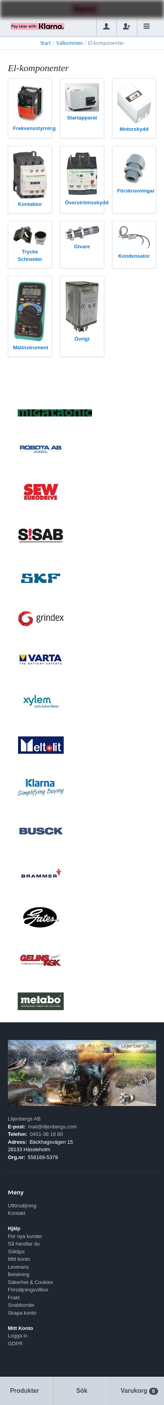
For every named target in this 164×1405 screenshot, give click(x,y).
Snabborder (21, 1305)
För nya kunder (25, 1236)
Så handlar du (24, 1244)
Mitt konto (19, 1259)
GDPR (15, 1343)
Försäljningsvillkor (28, 1290)
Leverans (18, 1267)
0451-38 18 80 (46, 1134)
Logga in (18, 1336)
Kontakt (16, 1213)
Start (45, 43)
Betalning (18, 1274)
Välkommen (69, 43)
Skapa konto (22, 1313)
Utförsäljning (22, 1206)
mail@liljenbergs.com (52, 1127)
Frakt (14, 1297)
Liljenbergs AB (24, 1119)
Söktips (16, 1252)
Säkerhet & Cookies (30, 1282)
